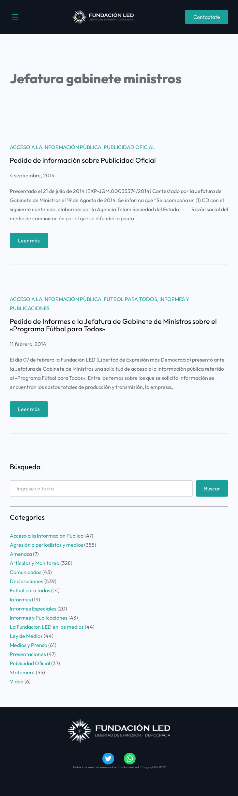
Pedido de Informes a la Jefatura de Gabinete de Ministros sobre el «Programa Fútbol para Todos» (113, 325)
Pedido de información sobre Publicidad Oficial (83, 160)
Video (16, 681)
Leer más (31, 242)
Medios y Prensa (28, 645)
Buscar (212, 488)
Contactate (206, 17)
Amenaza (21, 554)
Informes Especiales (33, 608)
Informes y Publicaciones (38, 617)
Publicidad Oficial (129, 147)
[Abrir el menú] (15, 17)
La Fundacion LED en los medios (47, 627)
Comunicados (25, 572)
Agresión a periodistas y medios (46, 545)
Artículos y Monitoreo (34, 563)
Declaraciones (26, 581)
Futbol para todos (130, 299)
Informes (20, 599)
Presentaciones (28, 654)
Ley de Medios (26, 636)
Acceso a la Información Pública (55, 147)
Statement (22, 672)
